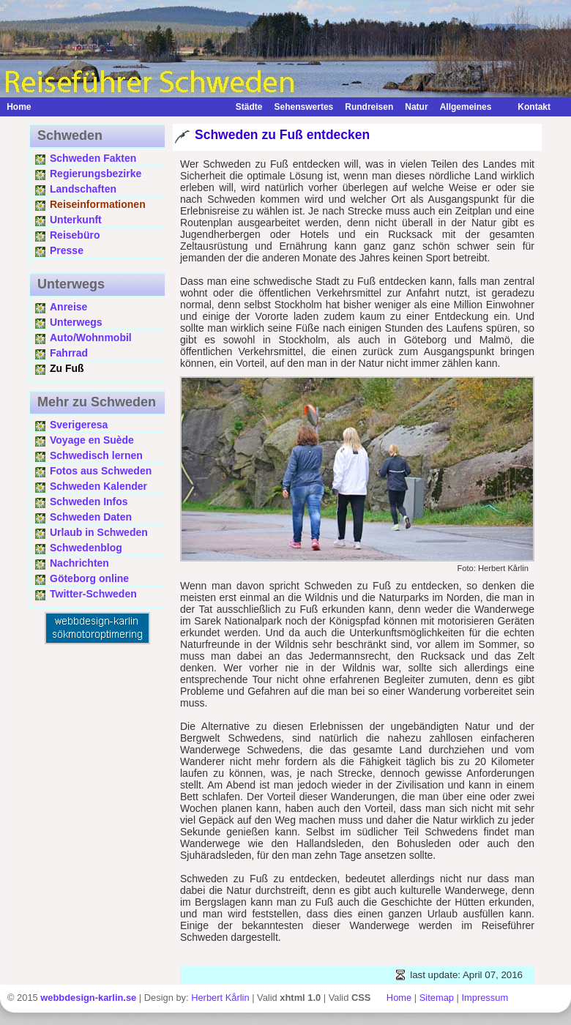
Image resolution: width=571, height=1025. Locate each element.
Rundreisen (369, 107)
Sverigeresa (79, 424)
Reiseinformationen (98, 204)
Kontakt (527, 107)
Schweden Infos (89, 501)
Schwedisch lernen (96, 455)
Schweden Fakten (93, 158)
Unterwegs (76, 322)
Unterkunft (76, 219)
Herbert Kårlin (220, 997)
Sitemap (436, 997)
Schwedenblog (86, 548)
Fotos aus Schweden (101, 471)
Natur (416, 107)
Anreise (68, 307)
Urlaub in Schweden (99, 532)
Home (19, 107)
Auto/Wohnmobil (91, 337)
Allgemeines (466, 107)
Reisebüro (75, 235)
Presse (66, 250)
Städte (249, 107)
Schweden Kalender (98, 486)
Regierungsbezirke (95, 173)
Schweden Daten (91, 517)
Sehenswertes (304, 107)
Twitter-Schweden (93, 594)
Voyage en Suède (92, 440)
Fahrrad (69, 353)
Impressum (484, 997)
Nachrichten (79, 563)
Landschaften (83, 189)
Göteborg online (89, 578)
